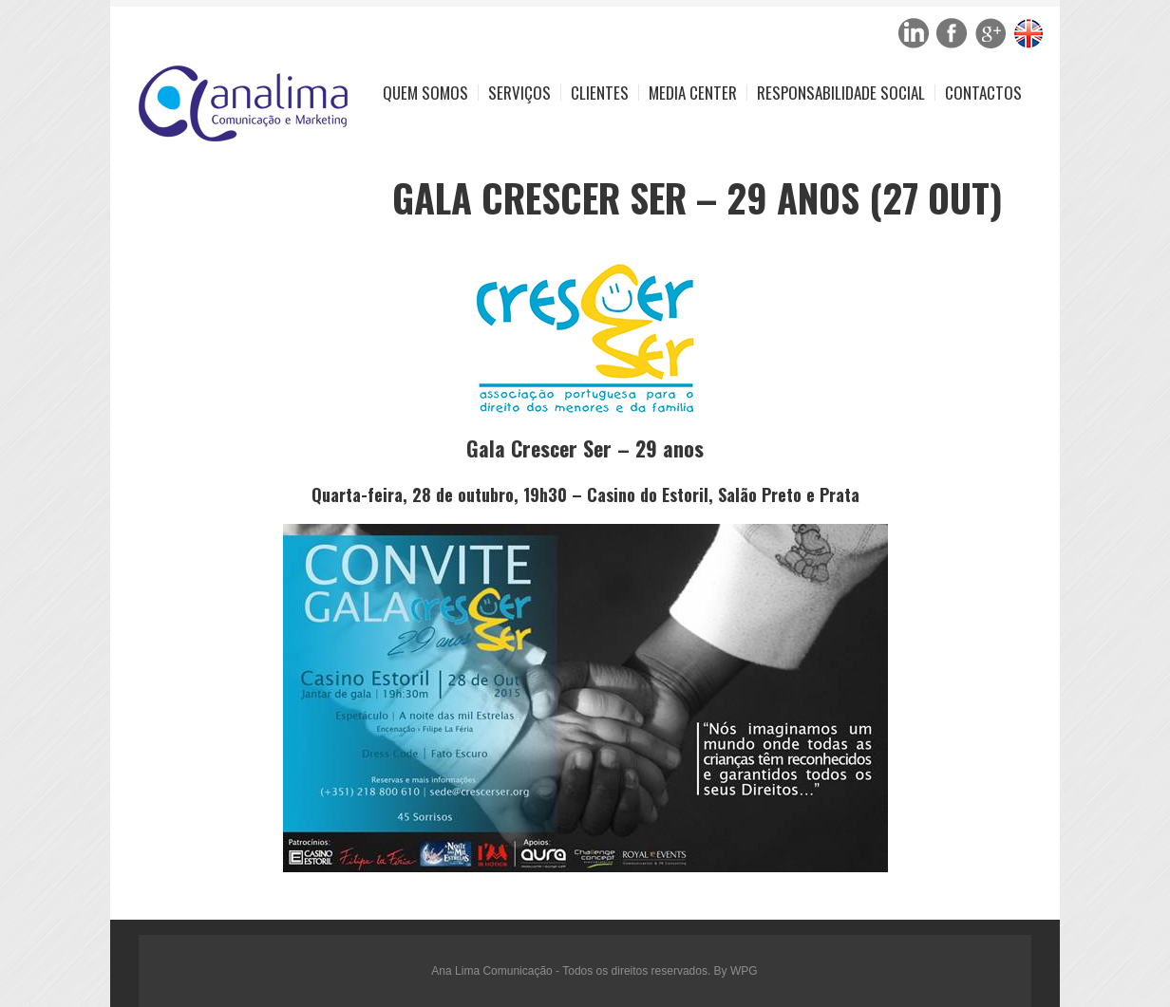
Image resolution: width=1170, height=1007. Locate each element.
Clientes (600, 92)
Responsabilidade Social (841, 92)
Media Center (693, 92)
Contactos (983, 92)
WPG (744, 971)
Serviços (519, 92)
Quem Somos (425, 92)
